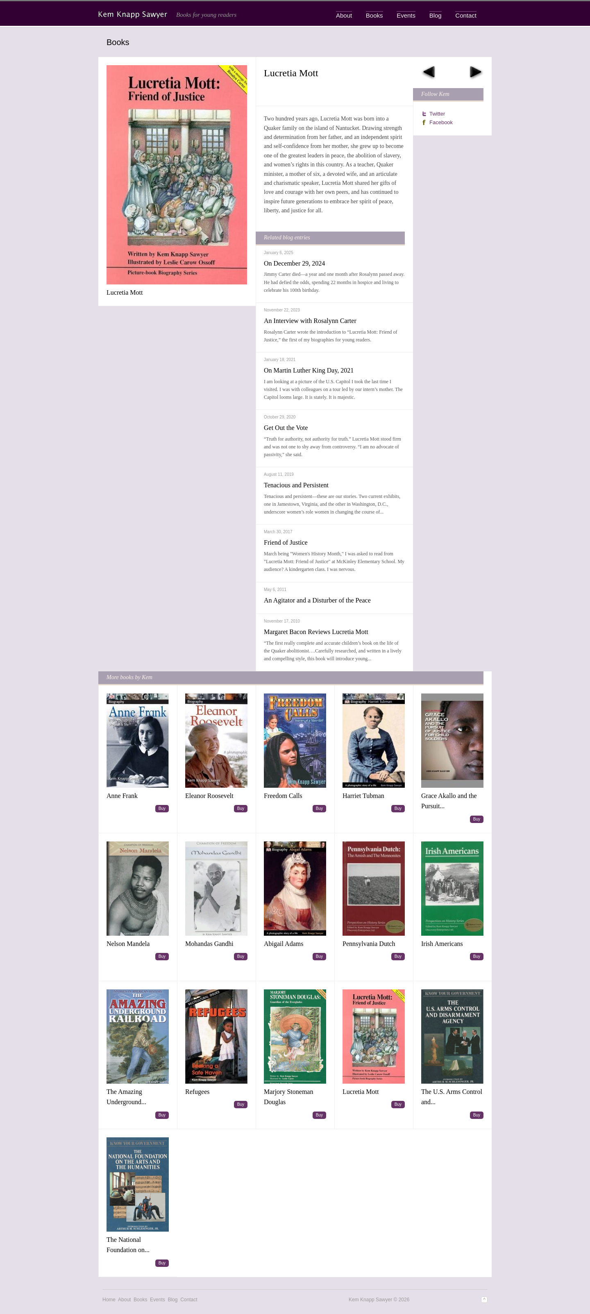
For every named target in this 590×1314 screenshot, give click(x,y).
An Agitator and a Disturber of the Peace (317, 600)
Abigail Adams (283, 943)
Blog (435, 15)
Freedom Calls (283, 795)
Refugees (197, 1091)
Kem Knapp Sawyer (133, 14)
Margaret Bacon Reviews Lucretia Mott (316, 631)
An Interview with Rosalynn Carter (310, 320)
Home (109, 1300)
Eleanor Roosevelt (209, 795)
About (344, 15)
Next (476, 72)
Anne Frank (122, 795)
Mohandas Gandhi (209, 943)
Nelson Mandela (128, 943)
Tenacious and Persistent (296, 485)
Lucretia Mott (125, 292)
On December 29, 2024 (294, 263)
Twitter (437, 114)
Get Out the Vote (286, 427)
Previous (428, 72)
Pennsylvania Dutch (369, 943)
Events (406, 15)
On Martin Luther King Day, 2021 (309, 370)
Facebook (441, 122)
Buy (162, 808)
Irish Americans (442, 943)
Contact (466, 15)
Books (374, 15)
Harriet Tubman (363, 795)
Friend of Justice (286, 542)
